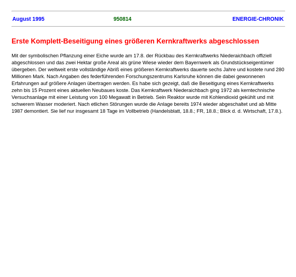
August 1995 (28, 19)
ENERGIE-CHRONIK (258, 19)
